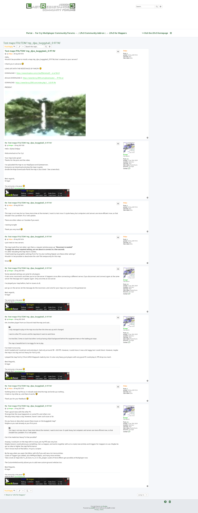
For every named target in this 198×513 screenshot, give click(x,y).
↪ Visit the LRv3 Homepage (155, 33)
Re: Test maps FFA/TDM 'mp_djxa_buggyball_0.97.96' (28, 143)
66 (128, 159)
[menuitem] (165, 6)
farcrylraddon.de (19, 188)
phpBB (92, 508)
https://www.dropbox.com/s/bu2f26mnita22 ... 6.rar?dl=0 (38, 73)
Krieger (125, 154)
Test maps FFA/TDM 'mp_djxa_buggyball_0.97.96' (32, 43)
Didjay (125, 50)
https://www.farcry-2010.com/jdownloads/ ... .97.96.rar (43, 78)
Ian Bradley (104, 506)
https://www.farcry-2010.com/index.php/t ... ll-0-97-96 (36, 83)
